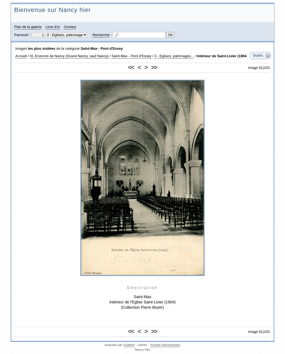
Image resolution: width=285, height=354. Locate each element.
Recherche (101, 35)
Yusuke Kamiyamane (165, 344)
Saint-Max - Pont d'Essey (102, 48)
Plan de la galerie (28, 27)
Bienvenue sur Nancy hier (52, 9)
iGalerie (129, 344)
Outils (258, 55)
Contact (70, 27)
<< (131, 67)
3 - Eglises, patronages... (174, 56)
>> (154, 67)
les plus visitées (41, 48)
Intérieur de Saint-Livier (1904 (222, 56)
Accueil (21, 56)
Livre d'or (52, 27)
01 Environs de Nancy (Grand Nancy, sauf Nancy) (69, 56)
